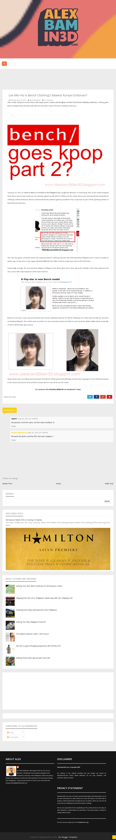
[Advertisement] (47, 79)
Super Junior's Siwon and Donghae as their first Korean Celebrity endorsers (68, 102)
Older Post (109, 483)
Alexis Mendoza (19, 432)
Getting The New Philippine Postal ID (31, 622)
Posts (10, 732)
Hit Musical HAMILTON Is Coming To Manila (24, 520)
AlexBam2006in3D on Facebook (62, 389)
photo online (91, 321)
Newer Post (7, 483)
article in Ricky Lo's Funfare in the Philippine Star (42, 192)
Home (58, 483)
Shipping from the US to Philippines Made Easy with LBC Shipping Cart (44, 598)
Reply (13, 426)
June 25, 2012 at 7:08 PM (28, 419)
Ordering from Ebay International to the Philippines (36, 610)
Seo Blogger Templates (67, 837)
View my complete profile (13, 786)
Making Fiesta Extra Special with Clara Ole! (33, 658)
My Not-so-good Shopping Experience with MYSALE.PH (38, 646)
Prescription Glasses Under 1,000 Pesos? (32, 634)
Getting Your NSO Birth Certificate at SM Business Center (39, 586)
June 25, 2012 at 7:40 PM (38, 432)
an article (38, 268)
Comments (12, 737)
